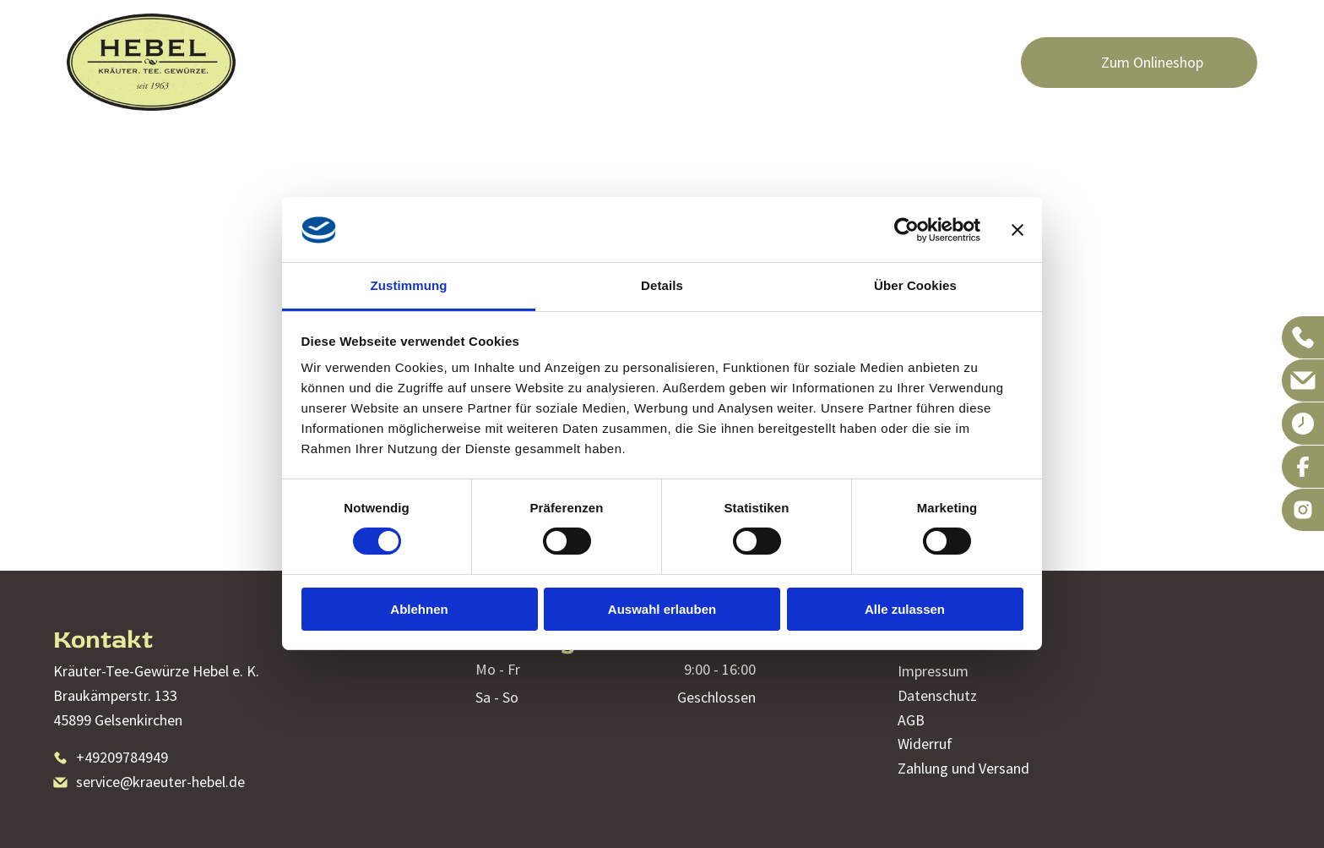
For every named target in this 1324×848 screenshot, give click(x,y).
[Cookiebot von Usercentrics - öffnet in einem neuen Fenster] (906, 230)
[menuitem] (450, 62)
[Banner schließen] (1017, 230)
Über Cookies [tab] (915, 285)
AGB (911, 720)
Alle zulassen (905, 609)
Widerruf (925, 743)
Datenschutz (937, 695)
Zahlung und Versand (963, 768)
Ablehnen (419, 609)
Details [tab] (662, 285)
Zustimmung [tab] (409, 285)
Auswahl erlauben (662, 609)
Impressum (933, 671)
